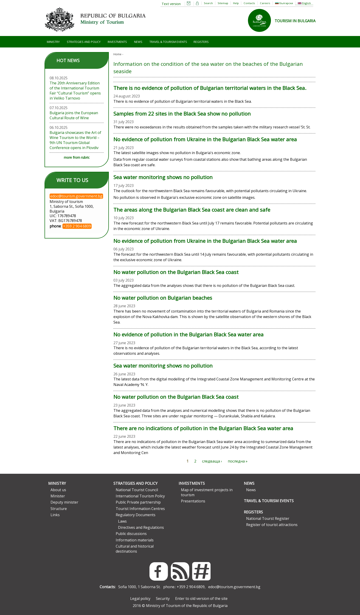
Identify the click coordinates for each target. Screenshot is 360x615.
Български (284, 3)
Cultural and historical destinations (135, 549)
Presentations (193, 501)
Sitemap (223, 3)
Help (236, 3)
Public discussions (131, 533)
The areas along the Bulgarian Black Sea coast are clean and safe (191, 209)
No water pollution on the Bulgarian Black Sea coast (176, 272)
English (304, 3)
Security (163, 598)
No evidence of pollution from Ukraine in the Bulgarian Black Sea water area (205, 139)
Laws (122, 521)
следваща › (212, 461)
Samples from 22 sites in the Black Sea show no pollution (182, 113)
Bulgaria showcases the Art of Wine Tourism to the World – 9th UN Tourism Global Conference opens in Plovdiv (75, 140)
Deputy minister (64, 502)
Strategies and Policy (84, 42)
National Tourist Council (137, 489)
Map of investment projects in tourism (207, 492)
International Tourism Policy (140, 496)
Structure (59, 508)
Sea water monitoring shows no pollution (163, 177)
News (138, 42)
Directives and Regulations (141, 527)
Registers (201, 42)
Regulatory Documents (135, 514)
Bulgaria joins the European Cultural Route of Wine (74, 115)
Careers (265, 3)
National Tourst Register (267, 518)
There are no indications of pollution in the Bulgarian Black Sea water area (203, 428)
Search (208, 3)
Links (55, 514)
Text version (171, 4)
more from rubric (77, 157)
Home (117, 54)
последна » (238, 461)
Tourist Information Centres (140, 508)
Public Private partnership (138, 502)
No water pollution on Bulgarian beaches (162, 297)
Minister (58, 496)
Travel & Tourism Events (168, 42)
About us (58, 489)
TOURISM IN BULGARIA (295, 20)
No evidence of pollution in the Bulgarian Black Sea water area (188, 334)
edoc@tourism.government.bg (234, 586)
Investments (117, 42)
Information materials (135, 540)
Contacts (249, 3)
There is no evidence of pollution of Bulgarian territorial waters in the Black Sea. (209, 87)
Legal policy (140, 598)
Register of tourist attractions (272, 524)
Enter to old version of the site (201, 598)
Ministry (53, 42)
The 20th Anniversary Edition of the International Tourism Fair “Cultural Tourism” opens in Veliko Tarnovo (75, 90)
